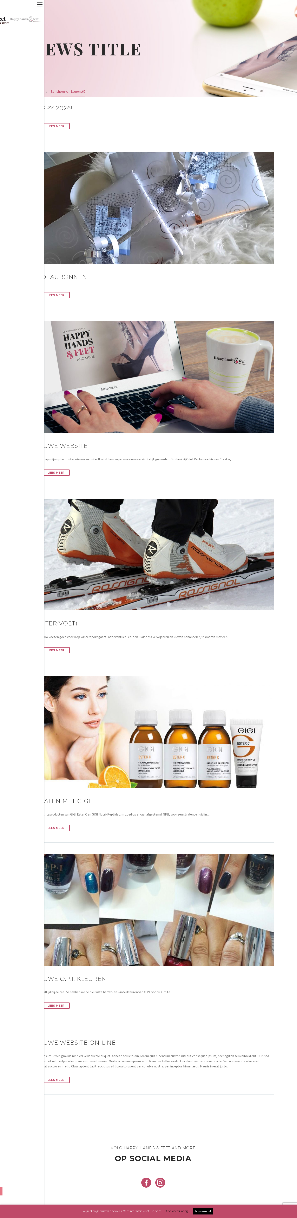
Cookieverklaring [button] (177, 1211)
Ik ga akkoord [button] (203, 1211)
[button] (36, 126)
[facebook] (146, 1183)
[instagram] (160, 1183)
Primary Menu (4, 4)
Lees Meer (55, 126)
